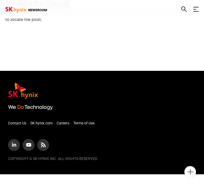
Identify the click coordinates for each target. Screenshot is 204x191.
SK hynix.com (41, 123)
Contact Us (17, 123)
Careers (63, 123)
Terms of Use (84, 123)
